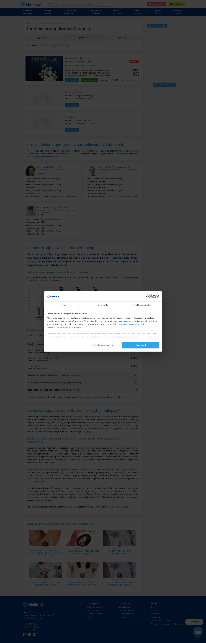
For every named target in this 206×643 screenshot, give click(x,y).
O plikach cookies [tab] (142, 305)
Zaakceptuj (140, 345)
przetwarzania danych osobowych (64, 327)
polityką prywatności (129, 324)
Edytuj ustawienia (103, 345)
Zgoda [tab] (64, 305)
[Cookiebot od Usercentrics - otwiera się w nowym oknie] (147, 296)
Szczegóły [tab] (103, 305)
